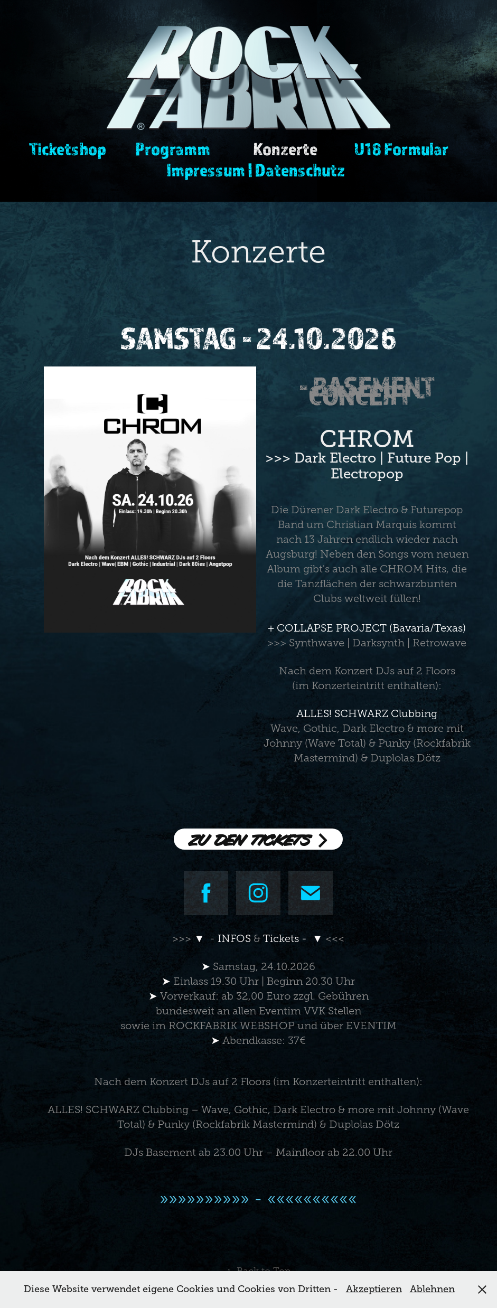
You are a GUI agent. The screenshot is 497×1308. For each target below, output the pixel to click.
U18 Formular (401, 148)
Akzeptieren (374, 1289)
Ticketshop (67, 148)
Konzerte (285, 148)
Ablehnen (432, 1289)
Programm (172, 148)
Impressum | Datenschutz (255, 169)
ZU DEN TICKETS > (258, 839)
